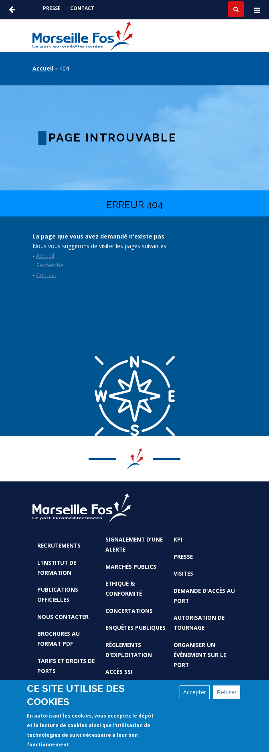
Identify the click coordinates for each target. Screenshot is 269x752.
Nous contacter (63, 617)
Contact (82, 8)
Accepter (194, 692)
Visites (183, 573)
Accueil (42, 68)
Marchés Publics (130, 566)
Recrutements (59, 545)
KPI (178, 539)
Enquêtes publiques (135, 627)
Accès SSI (118, 671)
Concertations (129, 611)
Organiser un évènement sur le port (200, 655)
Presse (52, 8)
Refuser (227, 692)
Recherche (49, 265)
